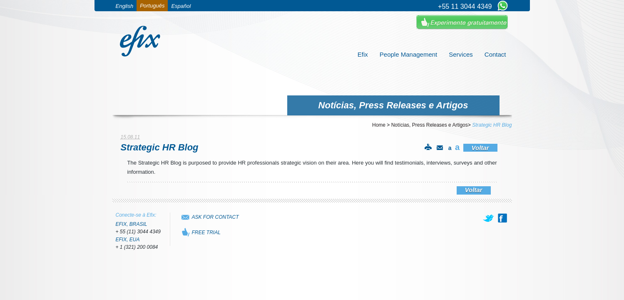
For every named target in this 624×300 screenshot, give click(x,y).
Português (152, 5)
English (125, 6)
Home (378, 125)
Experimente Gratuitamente (462, 22)
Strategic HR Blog (492, 125)
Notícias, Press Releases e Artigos (429, 125)
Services (461, 54)
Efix (363, 54)
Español (181, 6)
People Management (408, 54)
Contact (495, 54)
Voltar (480, 147)
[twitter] (489, 217)
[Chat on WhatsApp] (502, 6)
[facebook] (502, 217)
